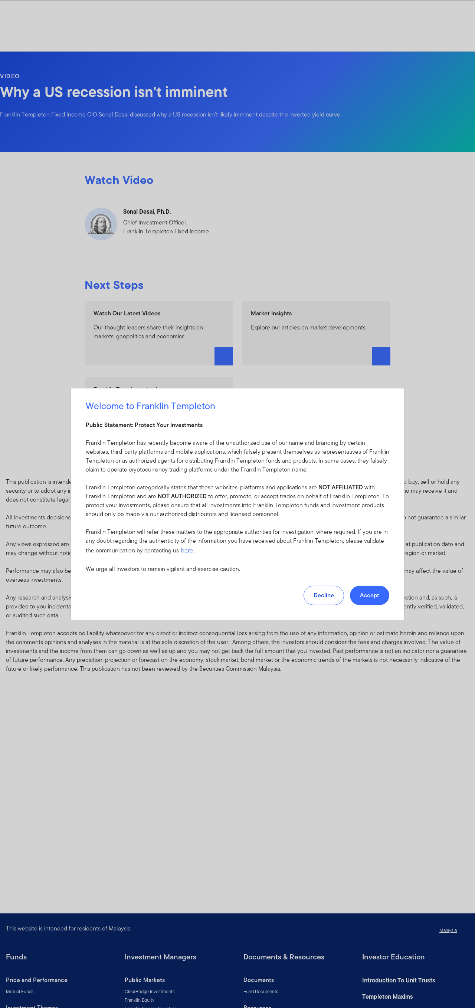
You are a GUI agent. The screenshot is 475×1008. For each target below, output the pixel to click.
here (187, 550)
